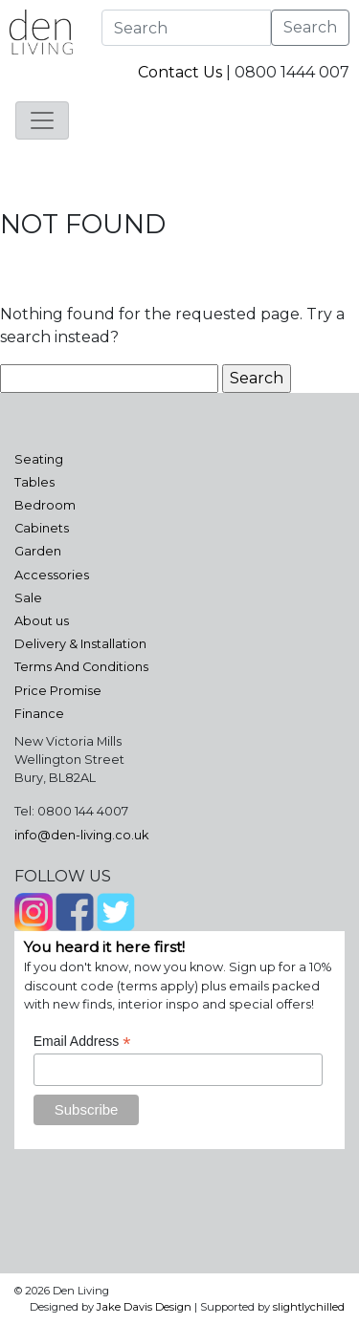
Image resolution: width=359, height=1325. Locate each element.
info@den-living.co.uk (81, 835)
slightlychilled (309, 1307)
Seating (38, 459)
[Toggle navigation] (42, 120)
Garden (37, 551)
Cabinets (41, 528)
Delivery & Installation (80, 644)
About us (41, 621)
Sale (28, 598)
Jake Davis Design (144, 1307)
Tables (34, 482)
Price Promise (57, 691)
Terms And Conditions (81, 667)
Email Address (82, 1041)
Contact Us (180, 72)
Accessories (51, 575)
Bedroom (45, 505)
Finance (39, 713)
